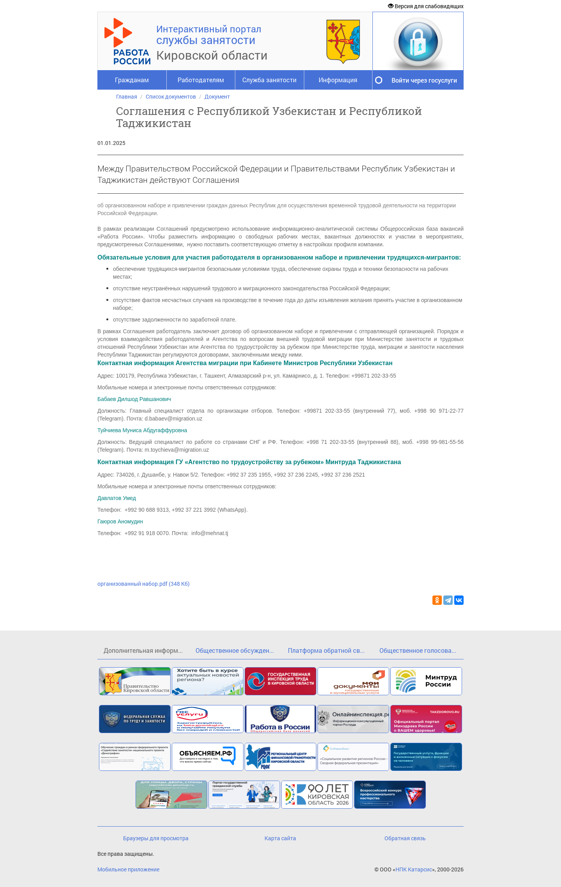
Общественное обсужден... (235, 650)
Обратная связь (405, 838)
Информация (338, 80)
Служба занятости (269, 80)
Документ (217, 96)
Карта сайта (280, 838)
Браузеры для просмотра (156, 838)
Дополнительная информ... (143, 650)
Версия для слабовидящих (426, 6)
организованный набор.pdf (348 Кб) (143, 583)
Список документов (171, 96)
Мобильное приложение (128, 869)
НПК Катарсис (413, 869)
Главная (126, 96)
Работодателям (201, 80)
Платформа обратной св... (326, 650)
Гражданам (132, 80)
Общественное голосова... (417, 650)
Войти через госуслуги (424, 80)
